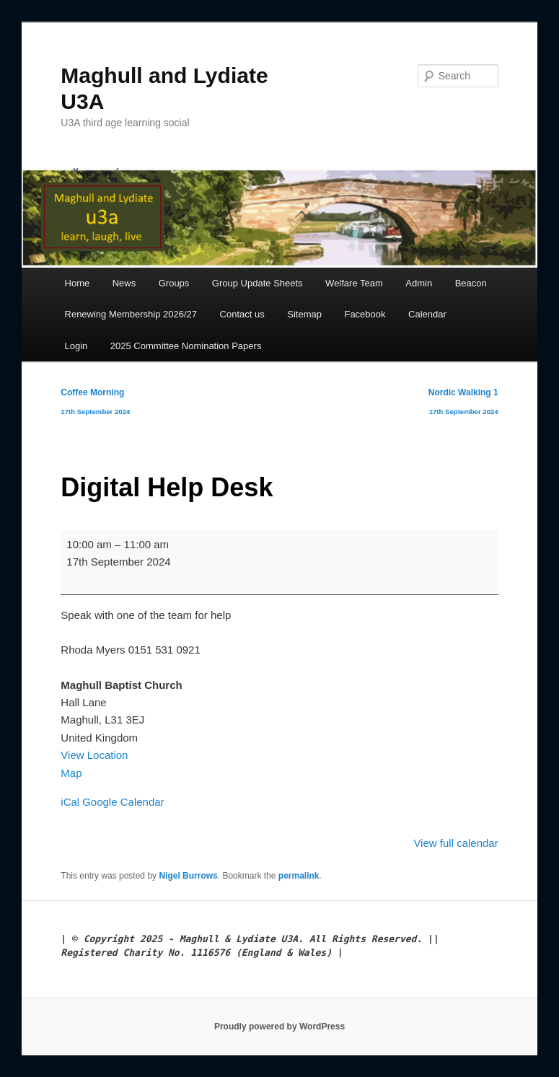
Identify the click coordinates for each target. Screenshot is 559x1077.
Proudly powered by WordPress (279, 1026)
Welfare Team (354, 283)
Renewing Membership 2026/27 (131, 314)
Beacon (471, 283)
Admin (418, 283)
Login (76, 345)
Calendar (427, 314)
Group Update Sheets (257, 283)
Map (71, 773)
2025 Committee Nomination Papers (186, 345)
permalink (299, 876)
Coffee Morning (95, 404)
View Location (94, 755)
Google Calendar (123, 802)
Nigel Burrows (188, 876)
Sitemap (304, 314)
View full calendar (455, 843)
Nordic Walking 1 (463, 404)
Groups (174, 283)
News (124, 283)
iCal (70, 802)
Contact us (242, 314)
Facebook (364, 314)
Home (77, 283)
